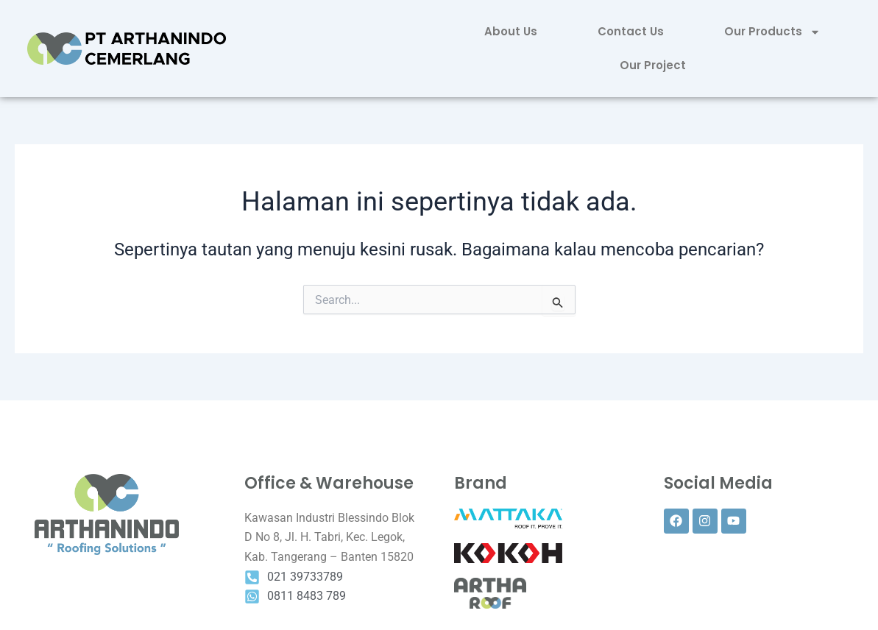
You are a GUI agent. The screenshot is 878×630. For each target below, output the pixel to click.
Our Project (653, 65)
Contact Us (631, 31)
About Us (510, 31)
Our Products (772, 32)
